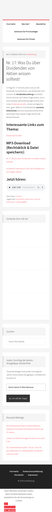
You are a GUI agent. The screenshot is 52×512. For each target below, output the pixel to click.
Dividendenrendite (19, 104)
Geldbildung (26, 9)
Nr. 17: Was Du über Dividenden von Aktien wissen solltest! (23, 71)
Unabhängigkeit (21, 202)
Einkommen (29, 199)
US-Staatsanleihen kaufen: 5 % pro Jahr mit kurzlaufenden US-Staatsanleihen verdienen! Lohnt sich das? (24, 450)
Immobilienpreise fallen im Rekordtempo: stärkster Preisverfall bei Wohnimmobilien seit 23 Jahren (24, 429)
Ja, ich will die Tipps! (18, 398)
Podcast (19, 196)
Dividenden (20, 199)
